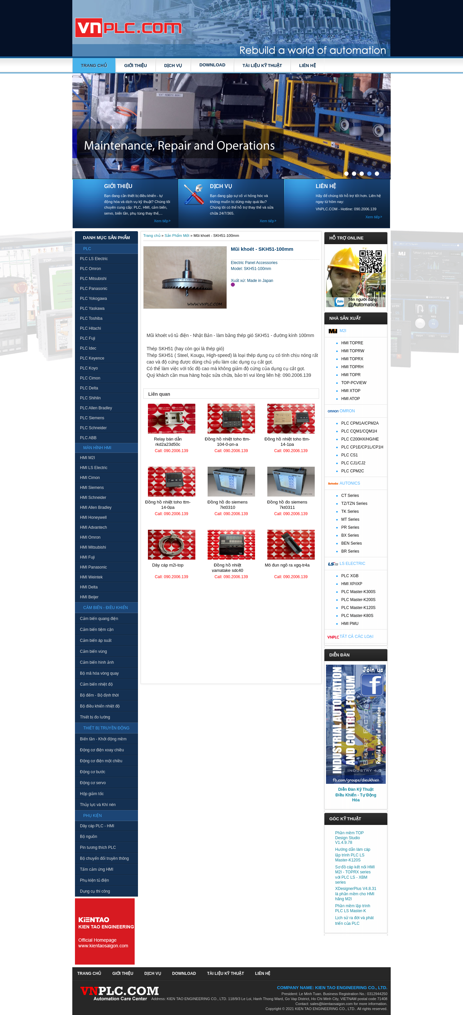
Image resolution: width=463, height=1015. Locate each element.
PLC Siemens (92, 418)
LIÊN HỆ (307, 65)
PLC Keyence (92, 358)
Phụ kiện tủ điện (94, 880)
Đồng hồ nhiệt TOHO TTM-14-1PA (287, 442)
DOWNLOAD (212, 64)
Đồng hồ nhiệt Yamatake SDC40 (227, 568)
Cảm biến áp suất (95, 640)
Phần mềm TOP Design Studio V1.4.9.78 (349, 838)
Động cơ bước (92, 772)
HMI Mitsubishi (93, 547)
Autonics (350, 483)
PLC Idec (88, 348)
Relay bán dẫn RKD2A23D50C (168, 442)
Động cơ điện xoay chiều (102, 750)
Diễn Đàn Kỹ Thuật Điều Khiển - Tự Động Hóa (356, 794)
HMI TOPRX (352, 359)
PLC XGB (350, 576)
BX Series (350, 535)
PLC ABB (88, 438)
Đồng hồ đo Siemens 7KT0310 (228, 505)
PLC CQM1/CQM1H (359, 431)
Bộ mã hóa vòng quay (99, 673)
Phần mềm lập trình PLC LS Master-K (352, 908)
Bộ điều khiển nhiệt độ (100, 706)
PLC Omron (90, 268)
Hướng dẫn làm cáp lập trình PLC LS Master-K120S (352, 854)
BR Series (350, 551)
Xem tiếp (161, 221)
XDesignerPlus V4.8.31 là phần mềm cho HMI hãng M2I (355, 893)
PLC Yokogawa (93, 298)
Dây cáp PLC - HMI (97, 826)
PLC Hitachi (90, 328)
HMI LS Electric (93, 467)
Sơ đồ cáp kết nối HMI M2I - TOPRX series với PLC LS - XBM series (355, 875)
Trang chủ (94, 65)
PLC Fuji (87, 338)
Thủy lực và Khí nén (98, 804)
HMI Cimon (90, 477)
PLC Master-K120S (358, 607)
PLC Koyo (89, 368)
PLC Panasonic (93, 288)
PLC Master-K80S (357, 615)
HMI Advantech (93, 527)
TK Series (350, 511)
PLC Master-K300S (358, 591)
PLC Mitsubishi (93, 278)
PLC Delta (89, 388)
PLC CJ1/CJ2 (353, 463)
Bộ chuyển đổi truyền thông (104, 858)
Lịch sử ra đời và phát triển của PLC (354, 920)
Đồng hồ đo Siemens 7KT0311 (287, 505)
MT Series (350, 519)
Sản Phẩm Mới (177, 235)
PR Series (350, 527)
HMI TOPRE (352, 343)
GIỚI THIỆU (135, 65)
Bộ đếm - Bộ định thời (99, 695)
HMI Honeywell (93, 517)
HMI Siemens (92, 487)
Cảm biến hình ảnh (97, 662)
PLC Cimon (90, 378)
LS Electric (352, 563)
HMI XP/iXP (351, 583)
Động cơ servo (93, 782)
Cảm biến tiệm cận (96, 629)
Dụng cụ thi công (95, 891)
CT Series (350, 495)
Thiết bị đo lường (95, 717)
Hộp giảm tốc (92, 793)
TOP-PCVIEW (353, 382)
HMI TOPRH (352, 367)
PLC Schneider (93, 428)
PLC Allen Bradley (96, 408)
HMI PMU (350, 623)
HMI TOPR (351, 374)
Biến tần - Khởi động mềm (103, 739)
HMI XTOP (351, 390)
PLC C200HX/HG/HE (360, 439)
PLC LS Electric (94, 258)
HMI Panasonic (93, 567)
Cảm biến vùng (93, 651)
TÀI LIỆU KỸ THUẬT (262, 65)
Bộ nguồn (88, 836)
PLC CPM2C (352, 471)
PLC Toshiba (91, 318)
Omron (347, 411)
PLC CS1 (349, 455)
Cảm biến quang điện (99, 618)
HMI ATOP (350, 398)
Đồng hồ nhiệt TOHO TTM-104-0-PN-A (227, 442)
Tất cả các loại (356, 636)
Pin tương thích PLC (98, 847)
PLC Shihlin (90, 398)
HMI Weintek (91, 577)
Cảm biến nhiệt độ (96, 684)
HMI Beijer (89, 597)
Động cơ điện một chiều (101, 761)
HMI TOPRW (352, 351)
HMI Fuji (87, 557)
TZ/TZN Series (354, 503)
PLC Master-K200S (358, 599)
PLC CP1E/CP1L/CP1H (362, 447)
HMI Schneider (93, 497)
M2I (343, 330)
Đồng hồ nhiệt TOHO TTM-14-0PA (167, 505)
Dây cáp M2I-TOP (168, 565)
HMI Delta (89, 587)
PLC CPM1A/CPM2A (360, 423)
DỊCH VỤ (173, 65)
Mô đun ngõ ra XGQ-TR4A (287, 565)
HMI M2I (87, 457)
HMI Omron (90, 537)
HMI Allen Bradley (95, 507)
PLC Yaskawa (92, 308)
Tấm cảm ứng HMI (96, 869)
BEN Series (351, 543)
